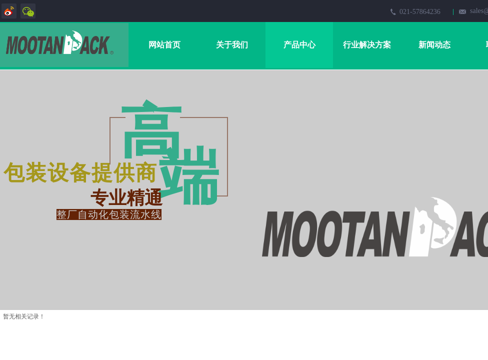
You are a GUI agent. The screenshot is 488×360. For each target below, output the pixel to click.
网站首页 (164, 44)
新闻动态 (434, 44)
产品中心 (300, 44)
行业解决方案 (367, 44)
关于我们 (232, 44)
